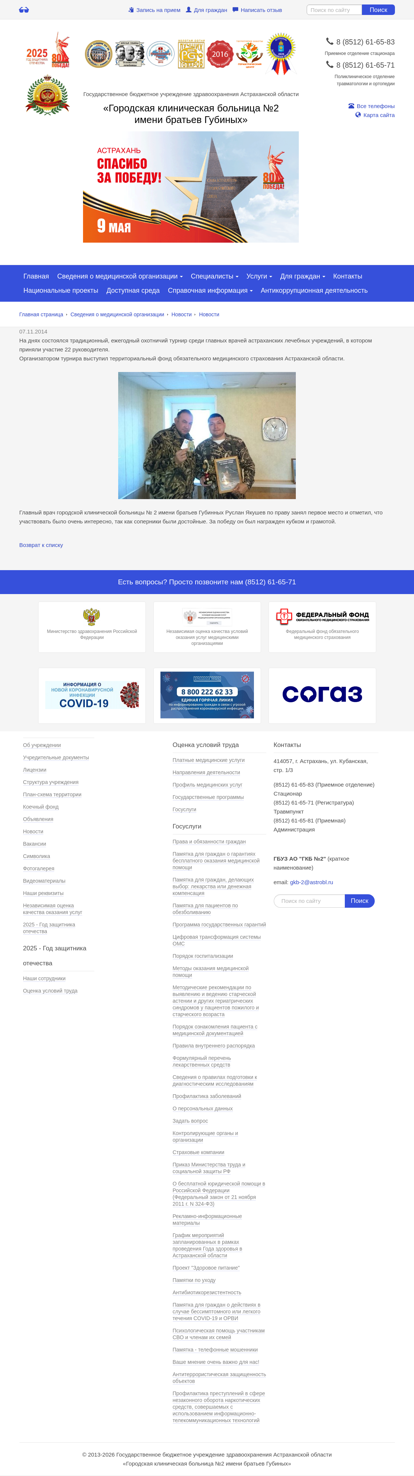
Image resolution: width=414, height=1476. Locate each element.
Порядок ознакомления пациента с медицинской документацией (215, 1030)
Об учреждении (42, 745)
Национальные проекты (61, 290)
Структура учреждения (51, 782)
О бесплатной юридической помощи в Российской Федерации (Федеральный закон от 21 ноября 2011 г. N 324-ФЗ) (219, 1194)
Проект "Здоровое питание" (206, 1268)
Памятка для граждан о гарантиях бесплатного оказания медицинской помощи (216, 860)
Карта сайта (375, 115)
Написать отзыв (257, 10)
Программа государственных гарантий (219, 925)
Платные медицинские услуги (209, 760)
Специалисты (212, 276)
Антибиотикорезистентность (207, 1292)
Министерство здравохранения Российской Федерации (92, 624)
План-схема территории (52, 794)
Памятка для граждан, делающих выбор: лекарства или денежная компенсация (213, 886)
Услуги (256, 276)
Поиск (378, 9)
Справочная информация (208, 290)
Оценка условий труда (50, 991)
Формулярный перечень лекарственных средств (202, 1061)
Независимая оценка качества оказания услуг (53, 908)
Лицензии (34, 770)
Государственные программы (208, 797)
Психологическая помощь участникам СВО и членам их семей (219, 1334)
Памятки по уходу (194, 1280)
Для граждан (206, 10)
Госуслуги (184, 809)
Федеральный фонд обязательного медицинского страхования (322, 624)
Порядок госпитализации (203, 956)
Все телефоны (372, 106)
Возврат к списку (41, 545)
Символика (36, 856)
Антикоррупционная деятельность (314, 290)
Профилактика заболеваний (207, 1096)
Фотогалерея (39, 868)
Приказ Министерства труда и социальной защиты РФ (209, 1168)
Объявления (38, 819)
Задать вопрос (190, 1121)
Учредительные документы (56, 757)
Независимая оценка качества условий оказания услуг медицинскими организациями (207, 627)
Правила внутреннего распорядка (214, 1046)
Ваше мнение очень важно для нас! (216, 1362)
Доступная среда (133, 290)
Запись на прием (154, 10)
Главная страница (41, 314)
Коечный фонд (41, 807)
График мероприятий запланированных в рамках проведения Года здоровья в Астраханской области (207, 1245)
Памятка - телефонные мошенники (215, 1350)
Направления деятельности (206, 772)
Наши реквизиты (43, 893)
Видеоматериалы (44, 881)
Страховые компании (198, 1152)
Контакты (347, 276)
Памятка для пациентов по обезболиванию (205, 908)
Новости (181, 314)
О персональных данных (203, 1108)
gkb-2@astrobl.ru (311, 882)
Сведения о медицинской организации (117, 276)
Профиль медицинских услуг (208, 785)
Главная (36, 276)
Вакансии (34, 844)
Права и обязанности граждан (209, 842)
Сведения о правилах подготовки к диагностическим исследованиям (215, 1080)
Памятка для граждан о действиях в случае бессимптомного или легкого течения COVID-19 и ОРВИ (217, 1311)
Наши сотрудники (44, 978)
